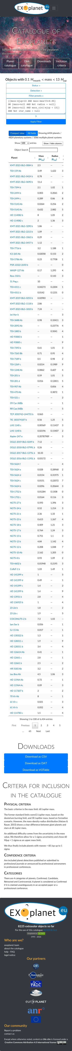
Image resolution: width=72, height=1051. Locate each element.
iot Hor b (14, 315)
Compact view (17, 133)
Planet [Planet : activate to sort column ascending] (14, 158)
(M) (41, 159)
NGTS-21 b (15, 514)
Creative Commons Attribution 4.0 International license (36, 1042)
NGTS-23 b (15, 519)
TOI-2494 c (15, 198)
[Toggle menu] (54, 8)
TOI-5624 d (15, 475)
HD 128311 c (16, 641)
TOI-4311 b (15, 293)
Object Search (36, 150)
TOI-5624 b (15, 486)
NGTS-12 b (15, 547)
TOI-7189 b (15, 359)
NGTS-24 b (15, 508)
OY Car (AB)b (16, 403)
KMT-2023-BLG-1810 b (21, 309)
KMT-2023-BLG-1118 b (21, 304)
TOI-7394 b (15, 187)
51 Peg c (14, 281)
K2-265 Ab (15, 254)
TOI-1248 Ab (16, 370)
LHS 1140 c (15, 425)
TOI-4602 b (15, 564)
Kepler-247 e (16, 436)
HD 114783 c (16, 713)
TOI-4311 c (15, 287)
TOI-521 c (15, 398)
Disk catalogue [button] (27, 63)
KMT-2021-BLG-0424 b (21, 176)
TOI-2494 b (15, 193)
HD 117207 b (16, 691)
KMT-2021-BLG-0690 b (21, 182)
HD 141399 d (16, 580)
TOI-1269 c (15, 364)
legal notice (9, 955)
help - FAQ (9, 952)
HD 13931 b (16, 597)
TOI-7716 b (15, 248)
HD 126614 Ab (17, 652)
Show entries (25, 143)
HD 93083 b (16, 337)
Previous (25, 725)
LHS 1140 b (15, 431)
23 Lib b (14, 608)
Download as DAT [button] (36, 763)
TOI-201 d (15, 381)
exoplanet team (11, 945)
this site (47, 1039)
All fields (32, 133)
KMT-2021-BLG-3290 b (21, 226)
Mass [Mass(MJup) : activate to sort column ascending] (41, 158)
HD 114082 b (16, 215)
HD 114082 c (16, 221)
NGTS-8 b (15, 558)
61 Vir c (13, 702)
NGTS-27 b (15, 503)
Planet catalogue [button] (10, 63)
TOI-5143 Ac (16, 210)
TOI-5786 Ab (16, 259)
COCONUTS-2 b (18, 619)
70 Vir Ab (14, 696)
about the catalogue (13, 948)
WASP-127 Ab (17, 270)
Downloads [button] (44, 61)
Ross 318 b (15, 276)
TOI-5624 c (15, 481)
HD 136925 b (16, 602)
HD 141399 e (16, 575)
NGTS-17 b (15, 530)
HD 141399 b (16, 591)
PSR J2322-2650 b (19, 265)
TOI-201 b (15, 375)
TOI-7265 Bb (16, 353)
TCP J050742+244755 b (21, 414)
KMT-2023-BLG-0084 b (21, 165)
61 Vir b (14, 707)
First (14, 725)
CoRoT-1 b (15, 569)
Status (35, 85)
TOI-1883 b (15, 331)
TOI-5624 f (15, 464)
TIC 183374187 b (18, 420)
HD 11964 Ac (16, 685)
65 (30, 731)
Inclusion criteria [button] (61, 63)
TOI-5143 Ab (16, 204)
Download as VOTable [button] (36, 770)
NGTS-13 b (15, 541)
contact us (9, 1034)
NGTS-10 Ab (16, 552)
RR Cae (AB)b (16, 409)
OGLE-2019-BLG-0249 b (22, 442)
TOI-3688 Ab (16, 320)
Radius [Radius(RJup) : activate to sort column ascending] (55, 158)
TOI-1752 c (15, 497)
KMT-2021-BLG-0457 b (21, 243)
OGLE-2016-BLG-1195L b (22, 458)
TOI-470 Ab (15, 392)
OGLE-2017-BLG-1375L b (22, 453)
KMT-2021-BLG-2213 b (21, 232)
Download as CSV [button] (36, 756)
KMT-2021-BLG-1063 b (21, 237)
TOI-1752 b (15, 492)
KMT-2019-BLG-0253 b (21, 298)
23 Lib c (14, 613)
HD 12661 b (16, 663)
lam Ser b (14, 624)
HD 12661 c (16, 658)
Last (48, 731)
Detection (35, 91)
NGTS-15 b (15, 536)
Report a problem (12, 1030)
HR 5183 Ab (16, 669)
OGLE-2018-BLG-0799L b (22, 447)
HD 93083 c (16, 342)
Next (38, 731)
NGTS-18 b (15, 525)
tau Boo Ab (15, 674)
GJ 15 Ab (14, 630)
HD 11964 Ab (16, 680)
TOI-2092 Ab (16, 326)
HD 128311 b (16, 647)
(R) (54, 159)
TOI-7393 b (15, 348)
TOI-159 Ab (15, 171)
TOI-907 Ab (15, 387)
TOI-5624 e (15, 470)
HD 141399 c (16, 586)
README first (50, 930)
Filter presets (35, 96)
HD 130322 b (16, 635)
